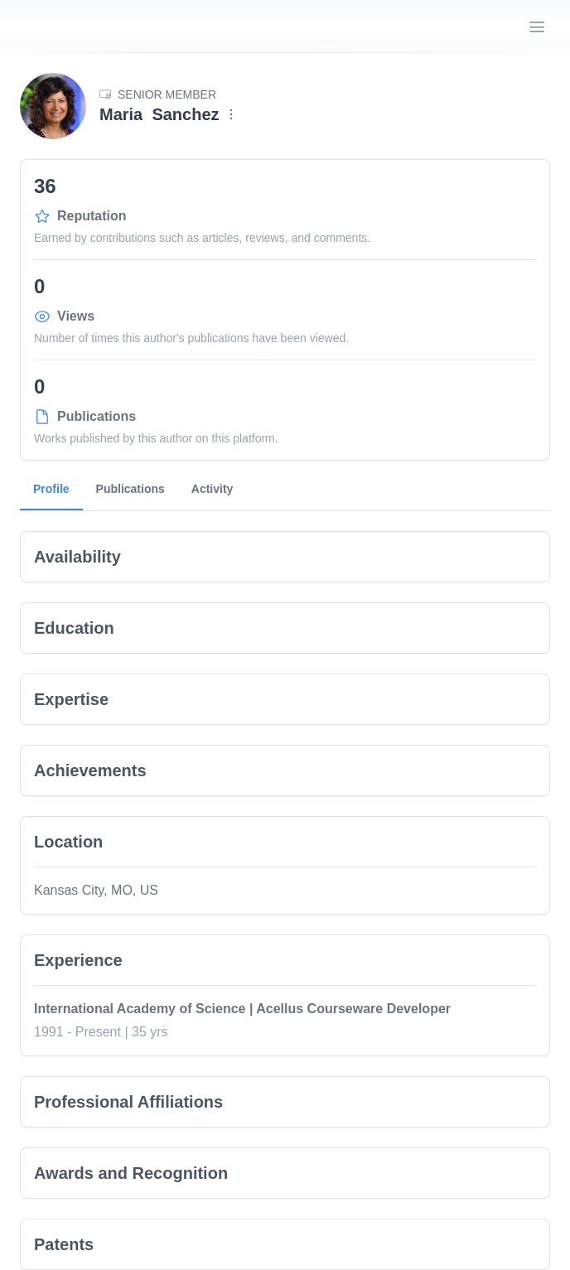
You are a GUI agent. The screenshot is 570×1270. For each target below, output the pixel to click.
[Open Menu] (537, 26)
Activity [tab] (212, 488)
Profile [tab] (51, 496)
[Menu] (231, 114)
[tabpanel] (285, 890)
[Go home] (80, 26)
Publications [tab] (130, 488)
